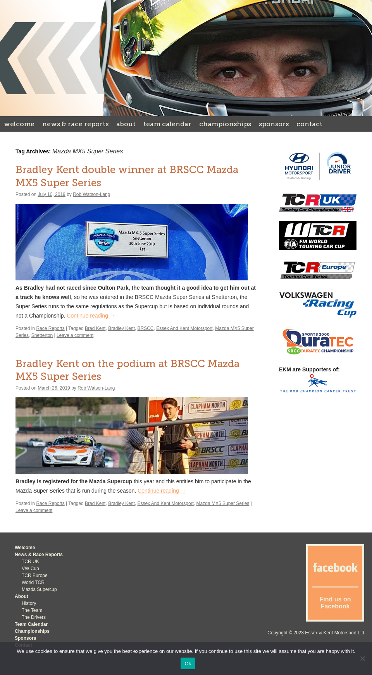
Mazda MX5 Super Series (223, 503)
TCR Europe (35, 575)
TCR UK (30, 561)
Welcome (19, 124)
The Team (32, 610)
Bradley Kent (121, 328)
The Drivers (34, 617)
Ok (187, 663)
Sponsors (274, 124)
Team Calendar (167, 124)
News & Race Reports (75, 124)
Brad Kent (95, 328)
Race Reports (50, 328)
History (29, 603)
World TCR (33, 582)
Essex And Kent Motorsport (184, 328)
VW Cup (30, 568)
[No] (362, 658)
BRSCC (146, 328)
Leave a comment (75, 335)
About (126, 124)
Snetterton (42, 335)
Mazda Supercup (39, 589)
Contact (309, 124)
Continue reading (91, 316)
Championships (225, 124)
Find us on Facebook (335, 603)
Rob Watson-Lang (91, 194)
